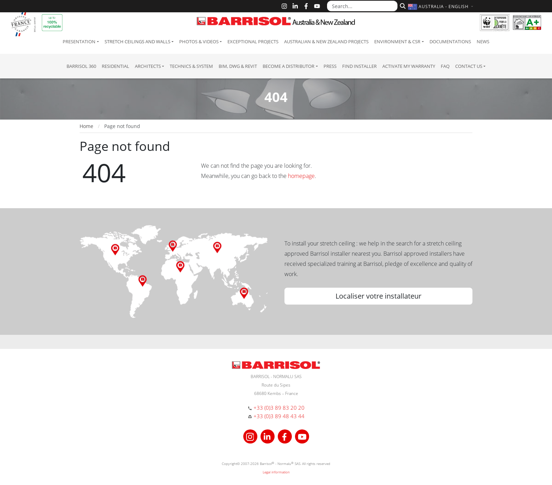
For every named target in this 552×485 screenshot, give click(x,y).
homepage (301, 176)
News (483, 41)
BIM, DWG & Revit (238, 66)
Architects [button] (148, 66)
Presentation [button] (79, 41)
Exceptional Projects (252, 41)
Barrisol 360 (81, 66)
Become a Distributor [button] (288, 66)
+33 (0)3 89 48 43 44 (279, 416)
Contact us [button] (468, 66)
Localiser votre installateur (378, 296)
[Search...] (362, 6)
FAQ (445, 66)
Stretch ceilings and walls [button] (137, 41)
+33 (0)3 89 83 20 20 (279, 407)
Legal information (276, 472)
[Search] (402, 5)
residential (115, 66)
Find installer (359, 66)
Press (330, 66)
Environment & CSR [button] (397, 41)
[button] (441, 6)
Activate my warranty (408, 66)
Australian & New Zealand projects (326, 41)
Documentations (450, 41)
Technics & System (191, 66)
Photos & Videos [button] (199, 41)
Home (86, 126)
